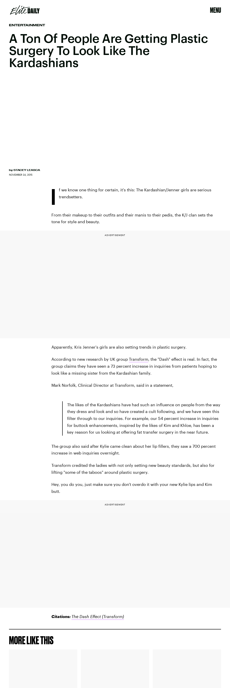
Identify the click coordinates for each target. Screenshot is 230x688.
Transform (138, 359)
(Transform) (112, 616)
